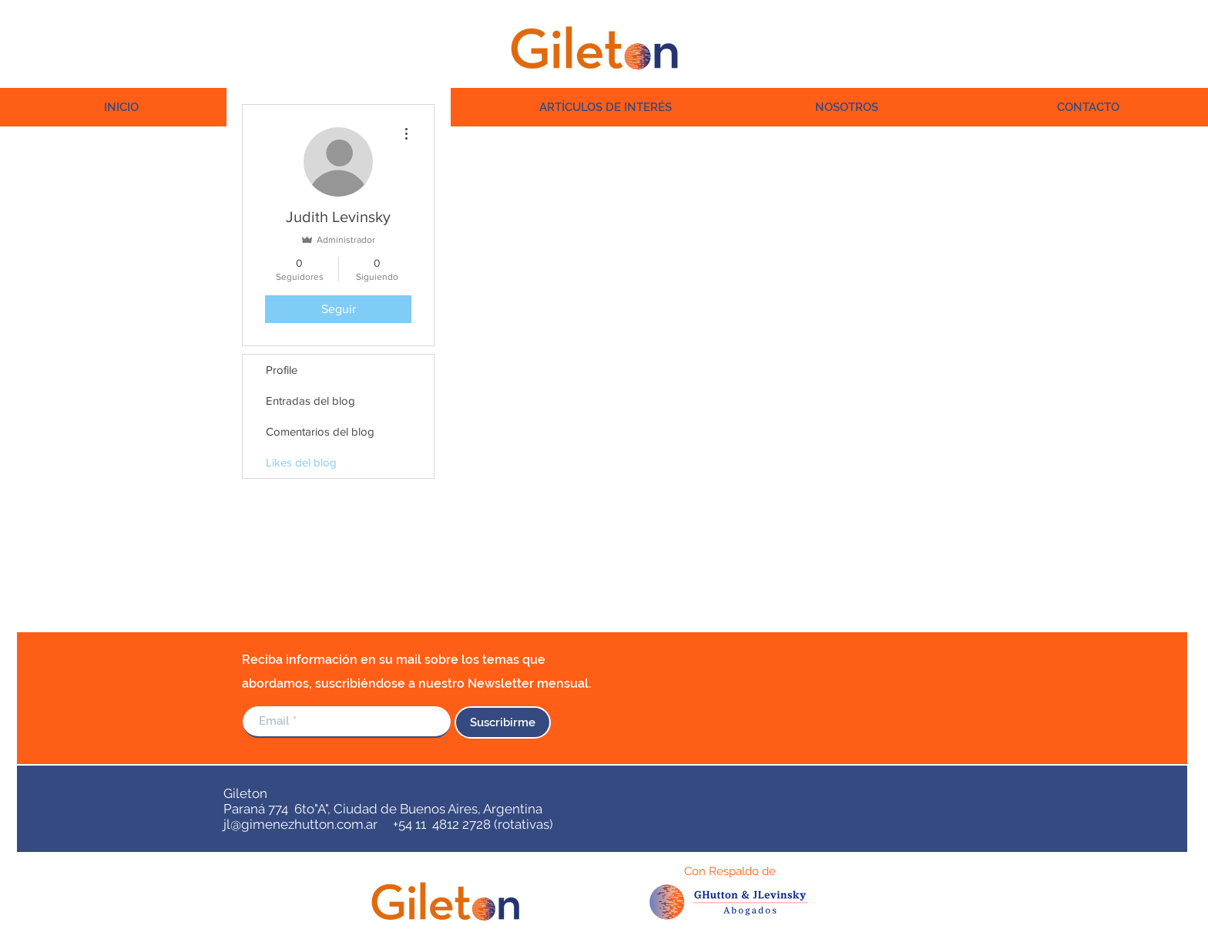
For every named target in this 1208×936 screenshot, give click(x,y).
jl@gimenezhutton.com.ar (300, 824)
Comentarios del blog (320, 431)
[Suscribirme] (503, 722)
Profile (281, 369)
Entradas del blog (310, 400)
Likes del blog (301, 462)
